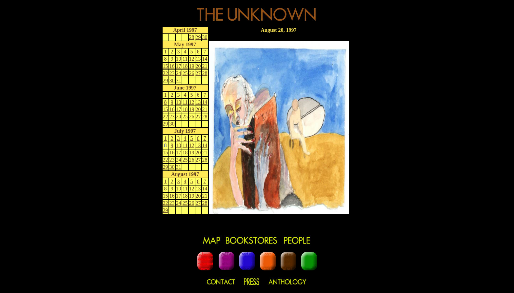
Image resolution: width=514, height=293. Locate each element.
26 (191, 73)
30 (205, 37)
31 (178, 80)
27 (198, 73)
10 (178, 59)
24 (178, 73)
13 (198, 59)
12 (191, 59)
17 (178, 66)
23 (172, 73)
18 (185, 66)
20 (198, 66)
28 (191, 37)
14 (205, 59)
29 (198, 37)
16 (172, 66)
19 (191, 66)
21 (205, 66)
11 (185, 59)
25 (185, 73)
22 (165, 73)
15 (165, 66)
